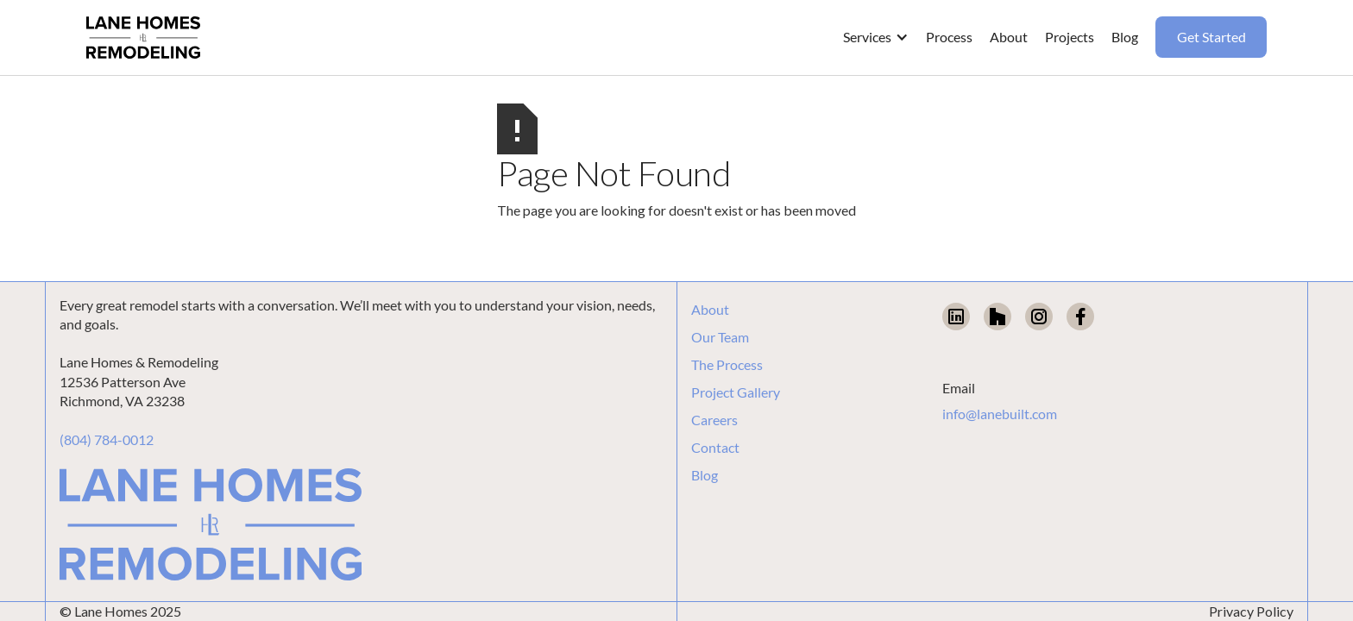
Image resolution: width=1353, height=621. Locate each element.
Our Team (720, 337)
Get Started (1211, 36)
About (710, 310)
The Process (727, 365)
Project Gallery (735, 392)
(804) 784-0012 (107, 439)
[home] (143, 38)
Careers (714, 420)
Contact (715, 448)
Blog (704, 475)
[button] (876, 37)
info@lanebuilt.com (999, 413)
